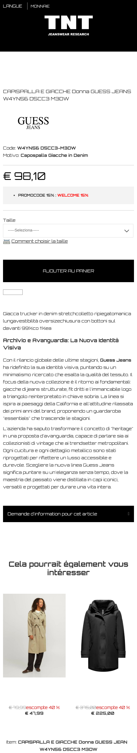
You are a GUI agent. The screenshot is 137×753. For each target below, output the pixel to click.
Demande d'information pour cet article (52, 513)
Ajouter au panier (68, 270)
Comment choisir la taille (39, 241)
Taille (9, 220)
